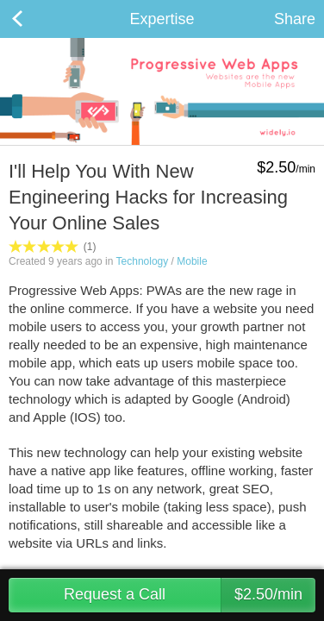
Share (294, 19)
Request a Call (189, 595)
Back (34, 19)
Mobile (192, 261)
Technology (142, 261)
